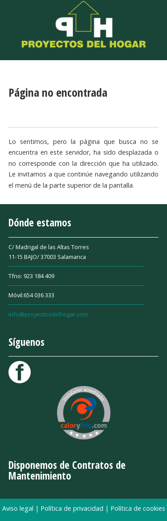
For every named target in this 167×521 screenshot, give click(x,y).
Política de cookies (137, 508)
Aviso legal (18, 508)
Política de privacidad (73, 508)
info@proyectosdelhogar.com (48, 314)
